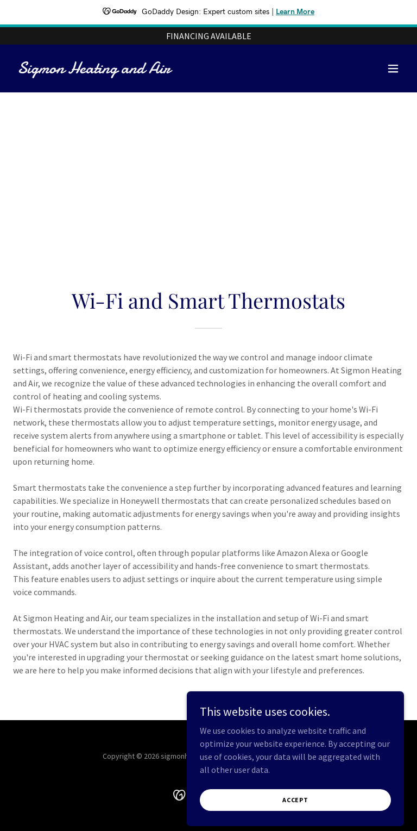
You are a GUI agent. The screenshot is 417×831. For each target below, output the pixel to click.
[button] (393, 68)
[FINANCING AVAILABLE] (208, 35)
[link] (93, 70)
